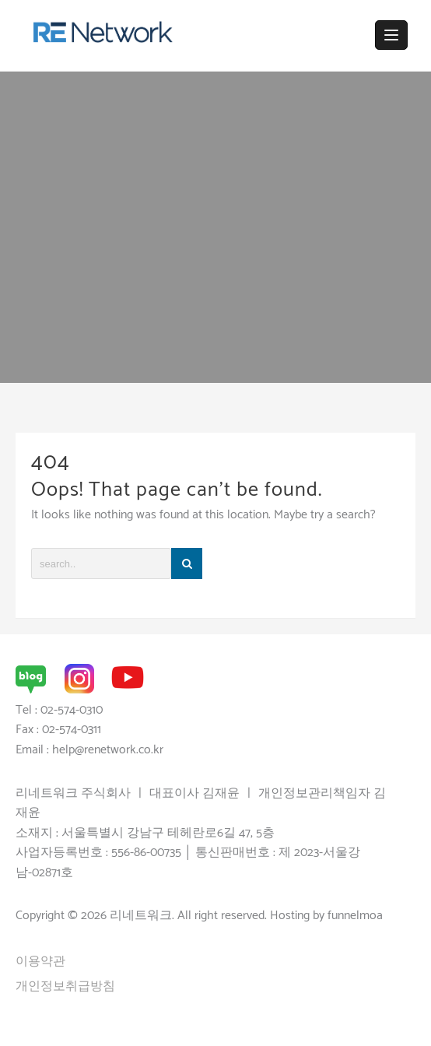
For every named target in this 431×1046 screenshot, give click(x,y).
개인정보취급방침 (65, 986)
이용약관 (40, 961)
